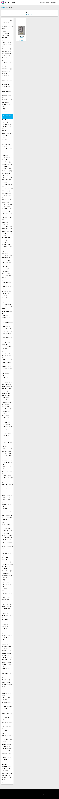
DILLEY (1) (6, 220)
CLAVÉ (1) (6, 162)
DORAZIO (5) (7, 229)
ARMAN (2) (5, 32)
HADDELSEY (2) (7, 323)
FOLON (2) (7, 263)
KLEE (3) (5, 406)
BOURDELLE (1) (6, 84)
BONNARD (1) (6, 77)
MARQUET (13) (6, 505)
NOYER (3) (7, 564)
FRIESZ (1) (6, 275)
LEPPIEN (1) (6, 451)
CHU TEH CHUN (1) (7, 153)
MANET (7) (7, 495)
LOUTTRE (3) (7, 472)
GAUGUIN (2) (6, 291)
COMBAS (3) (7, 164)
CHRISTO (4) (7, 149)
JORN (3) (6, 393)
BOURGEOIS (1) (7, 88)
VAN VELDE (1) (6, 727)
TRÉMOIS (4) (6, 694)
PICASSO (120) (6, 579)
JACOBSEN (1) (7, 382)
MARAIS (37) (6, 497)
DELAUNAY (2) (6, 196)
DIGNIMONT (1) (7, 214)
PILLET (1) (6, 588)
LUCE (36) (7, 477)
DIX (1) (5, 224)
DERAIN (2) (6, 199)
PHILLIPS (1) (6, 573)
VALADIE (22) (6, 710)
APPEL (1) (6, 29)
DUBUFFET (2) (7, 233)
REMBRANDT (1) (7, 621)
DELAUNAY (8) (7, 193)
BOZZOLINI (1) (7, 92)
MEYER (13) (6, 528)
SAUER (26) (6, 646)
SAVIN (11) (7, 651)
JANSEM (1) (6, 384)
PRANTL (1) (6, 597)
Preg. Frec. (44, 794)
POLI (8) (6, 591)
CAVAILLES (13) (6, 127)
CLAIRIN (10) (6, 158)
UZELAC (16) (7, 706)
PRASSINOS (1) (7, 601)
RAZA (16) (6, 611)
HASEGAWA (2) (7, 334)
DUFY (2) (5, 235)
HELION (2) (6, 353)
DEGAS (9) (6, 191)
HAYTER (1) (6, 343)
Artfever (4, 7)
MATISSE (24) (7, 515)
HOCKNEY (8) (7, 368)
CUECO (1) (6, 168)
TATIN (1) (6, 680)
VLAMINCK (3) (7, 761)
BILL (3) (5, 66)
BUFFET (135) (6, 108)
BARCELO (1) (7, 51)
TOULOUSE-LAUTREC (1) (7, 689)
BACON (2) (7, 49)
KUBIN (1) (6, 415)
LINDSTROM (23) (7, 463)
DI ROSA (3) (7, 208)
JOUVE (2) (6, 395)
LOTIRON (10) (6, 468)
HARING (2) (6, 328)
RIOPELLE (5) (7, 632)
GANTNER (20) (7, 283)
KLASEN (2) (6, 404)
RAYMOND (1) (6, 608)
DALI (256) (7, 171)
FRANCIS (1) (6, 271)
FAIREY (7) (7, 246)
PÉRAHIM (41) (7, 571)
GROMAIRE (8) (7, 319)
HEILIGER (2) (7, 350)
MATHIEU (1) (7, 512)
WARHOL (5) (6, 766)
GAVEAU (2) (7, 293)
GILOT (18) (6, 301)
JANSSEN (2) (7, 386)
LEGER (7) (6, 446)
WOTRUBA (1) (7, 773)
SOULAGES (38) (6, 665)
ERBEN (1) (6, 242)
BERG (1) (6, 55)
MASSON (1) (7, 508)
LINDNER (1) (7, 460)
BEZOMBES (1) (6, 63)
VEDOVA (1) (7, 739)
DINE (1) (5, 222)
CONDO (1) (7, 166)
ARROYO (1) (6, 39)
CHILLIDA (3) (7, 141)
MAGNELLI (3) (7, 481)
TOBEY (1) (6, 682)
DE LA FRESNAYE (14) (6, 181)
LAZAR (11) (6, 440)
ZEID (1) (6, 781)
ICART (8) (6, 371)
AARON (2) (7, 20)
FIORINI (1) (7, 255)
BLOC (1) (6, 71)
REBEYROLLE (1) (6, 616)
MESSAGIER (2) (6, 525)
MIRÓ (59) (6, 533)
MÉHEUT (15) (6, 521)
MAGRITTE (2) (7, 484)
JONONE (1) (5, 391)
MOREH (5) (7, 546)
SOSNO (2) (6, 662)
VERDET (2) (6, 744)
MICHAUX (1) (7, 531)
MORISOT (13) (6, 554)
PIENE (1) (5, 582)
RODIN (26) (7, 635)
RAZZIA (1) (5, 613)
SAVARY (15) (7, 648)
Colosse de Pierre (21, 38)
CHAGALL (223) (6, 136)
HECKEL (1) (6, 346)
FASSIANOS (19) (7, 250)
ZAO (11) (6, 777)
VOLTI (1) (4, 764)
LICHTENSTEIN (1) (7, 457)
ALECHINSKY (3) (7, 23)
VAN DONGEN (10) (7, 719)
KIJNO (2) (6, 402)
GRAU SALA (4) (7, 312)
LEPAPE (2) (7, 449)
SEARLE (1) (6, 653)
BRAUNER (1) (7, 100)
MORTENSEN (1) (5, 558)
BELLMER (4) (6, 53)
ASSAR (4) (6, 42)
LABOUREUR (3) (7, 419)
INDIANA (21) (6, 374)
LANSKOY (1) (7, 426)
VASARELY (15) (6, 732)
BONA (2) (4, 73)
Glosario (39, 794)
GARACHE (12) (6, 288)
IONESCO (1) (6, 379)
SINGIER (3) (7, 657)
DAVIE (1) (5, 175)
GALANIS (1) (7, 279)
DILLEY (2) (6, 217)
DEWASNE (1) (7, 204)
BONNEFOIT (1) (7, 81)
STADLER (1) (6, 671)
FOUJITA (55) (6, 268)
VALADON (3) (7, 714)
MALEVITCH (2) (5, 487)
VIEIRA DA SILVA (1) (6, 749)
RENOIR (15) (6, 625)
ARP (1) (5, 35)
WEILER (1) (6, 768)
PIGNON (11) (6, 585)
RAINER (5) (6, 606)
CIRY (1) (6, 155)
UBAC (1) (6, 697)
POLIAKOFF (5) (7, 594)
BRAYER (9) (6, 102)
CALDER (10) (7, 112)
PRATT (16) (6, 604)
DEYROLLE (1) (7, 206)
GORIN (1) (6, 309)
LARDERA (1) (7, 433)
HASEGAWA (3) (7, 339)
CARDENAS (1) (5, 121)
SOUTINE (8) (7, 668)
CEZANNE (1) (6, 133)
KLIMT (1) (6, 409)
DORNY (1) (7, 231)
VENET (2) (6, 742)
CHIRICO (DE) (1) (6, 145)
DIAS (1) (6, 211)
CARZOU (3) (6, 124)
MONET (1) (6, 540)
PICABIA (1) (7, 575)
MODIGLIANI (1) (7, 537)
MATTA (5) (7, 517)
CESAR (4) (7, 131)
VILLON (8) (7, 757)
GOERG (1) (7, 306)
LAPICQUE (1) (7, 430)
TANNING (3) (7, 674)
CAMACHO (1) (6, 116)
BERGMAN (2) (7, 59)
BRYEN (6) (6, 104)
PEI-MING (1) (6, 568)
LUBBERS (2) (7, 475)
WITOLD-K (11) (6, 771)
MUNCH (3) (6, 562)
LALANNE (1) (7, 422)
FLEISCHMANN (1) (6, 259)
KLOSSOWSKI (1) (6, 412)
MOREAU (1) (7, 543)
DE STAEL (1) (7, 188)
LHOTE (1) (6, 453)
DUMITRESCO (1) (6, 239)
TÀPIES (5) (6, 677)
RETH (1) (6, 628)
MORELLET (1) (7, 550)
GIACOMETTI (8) (6, 296)
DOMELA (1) (7, 226)
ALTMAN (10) (7, 26)
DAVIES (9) (7, 177)
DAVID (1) (6, 173)
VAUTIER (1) (7, 736)
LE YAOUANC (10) (7, 443)
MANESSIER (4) (7, 492)
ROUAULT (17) (7, 639)
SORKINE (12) (7, 660)
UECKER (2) (7, 700)
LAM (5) (6, 424)
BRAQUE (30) (6, 96)
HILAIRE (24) (7, 366)
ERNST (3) (6, 244)
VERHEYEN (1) (6, 746)
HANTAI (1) (6, 326)
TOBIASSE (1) (7, 684)
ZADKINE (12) (6, 775)
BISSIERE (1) (7, 69)
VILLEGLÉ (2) (6, 754)
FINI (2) (5, 253)
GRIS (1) (5, 315)
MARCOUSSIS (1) (7, 501)
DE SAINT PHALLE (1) (7, 185)
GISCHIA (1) (6, 304)
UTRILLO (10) (6, 703)
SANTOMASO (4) (6, 643)
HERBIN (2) (7, 360)
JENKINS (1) (6, 388)
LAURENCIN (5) (7, 437)
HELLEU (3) (6, 356)
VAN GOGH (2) (7, 723)
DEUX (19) (6, 202)
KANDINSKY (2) (5, 399)
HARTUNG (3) (7, 331)
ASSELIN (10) (6, 45)
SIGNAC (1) (6, 655)
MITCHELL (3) (7, 535)
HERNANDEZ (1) (6, 363)
